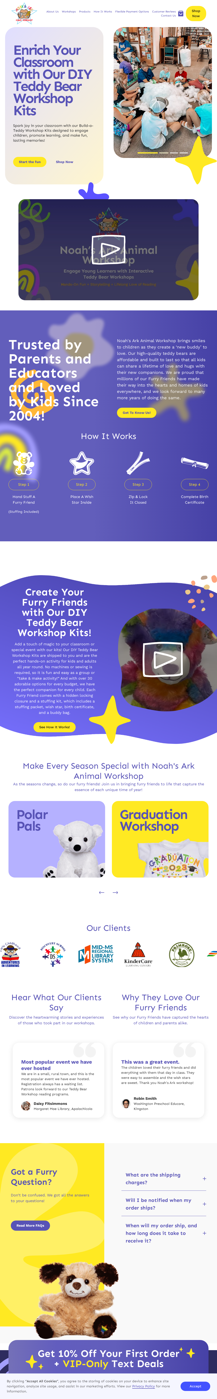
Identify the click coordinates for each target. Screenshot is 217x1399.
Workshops (69, 11)
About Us (52, 11)
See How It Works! (54, 727)
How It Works (103, 11)
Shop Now (196, 13)
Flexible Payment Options (132, 11)
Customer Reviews (164, 11)
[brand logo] (24, 13)
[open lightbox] (108, 249)
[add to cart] (180, 13)
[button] (52, 12)
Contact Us (168, 15)
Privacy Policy (143, 1386)
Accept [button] (195, 1386)
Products (84, 11)
